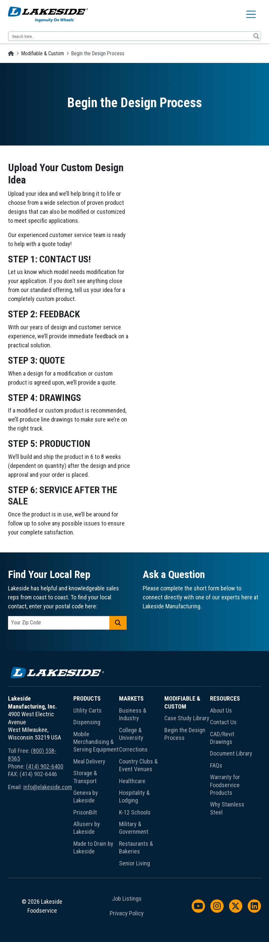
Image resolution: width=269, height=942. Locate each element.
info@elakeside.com (47, 787)
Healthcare (132, 781)
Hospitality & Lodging (134, 796)
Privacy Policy (127, 913)
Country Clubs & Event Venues (138, 765)
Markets (131, 698)
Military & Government (133, 827)
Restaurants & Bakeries (136, 847)
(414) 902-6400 (44, 766)
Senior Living (134, 863)
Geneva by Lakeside (85, 796)
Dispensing (86, 722)
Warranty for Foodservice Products (225, 785)
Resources (225, 698)
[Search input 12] (130, 36)
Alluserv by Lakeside (86, 827)
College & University (131, 734)
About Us (221, 710)
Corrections (133, 749)
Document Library (231, 753)
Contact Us (223, 722)
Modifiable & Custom (42, 53)
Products (87, 698)
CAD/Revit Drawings (222, 738)
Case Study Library (186, 718)
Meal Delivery (89, 761)
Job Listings (127, 898)
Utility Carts (87, 710)
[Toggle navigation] (251, 14)
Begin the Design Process (184, 734)
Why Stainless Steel (227, 808)
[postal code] (59, 623)
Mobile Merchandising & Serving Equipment (96, 742)
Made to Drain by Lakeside (93, 847)
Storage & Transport (85, 777)
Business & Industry (132, 714)
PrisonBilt (85, 812)
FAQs (216, 765)
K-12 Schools (135, 812)
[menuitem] (96, 782)
